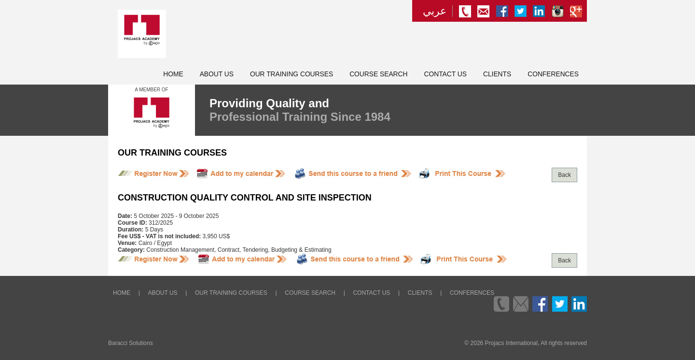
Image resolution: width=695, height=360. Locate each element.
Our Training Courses (291, 74)
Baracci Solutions (130, 343)
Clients (497, 74)
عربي (434, 11)
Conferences (553, 74)
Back (564, 175)
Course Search (378, 74)
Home (173, 74)
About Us (217, 74)
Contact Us (445, 74)
